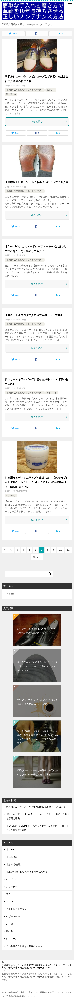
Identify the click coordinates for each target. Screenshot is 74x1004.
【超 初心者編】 (14, 864)
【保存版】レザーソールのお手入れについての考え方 (36, 182)
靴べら (9, 931)
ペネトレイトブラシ (16, 909)
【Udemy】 (12, 849)
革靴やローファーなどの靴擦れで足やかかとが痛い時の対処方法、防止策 (37, 772)
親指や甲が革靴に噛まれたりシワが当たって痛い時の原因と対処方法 (37, 631)
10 (60, 549)
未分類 (9, 924)
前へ (9, 549)
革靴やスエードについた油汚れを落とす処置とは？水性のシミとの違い (37, 701)
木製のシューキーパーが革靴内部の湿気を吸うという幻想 (35, 807)
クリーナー (11, 886)
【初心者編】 (13, 857)
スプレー (51, 90)
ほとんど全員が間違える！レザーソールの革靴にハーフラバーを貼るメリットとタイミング (37, 666)
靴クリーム (11, 94)
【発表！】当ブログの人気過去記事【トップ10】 (34, 315)
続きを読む (49, 121)
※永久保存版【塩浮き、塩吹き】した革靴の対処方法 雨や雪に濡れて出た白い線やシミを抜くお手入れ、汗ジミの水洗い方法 (37, 737)
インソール (11, 879)
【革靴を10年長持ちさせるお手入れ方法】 (24, 90)
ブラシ (9, 901)
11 (68, 549)
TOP (37, 966)
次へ (35, 557)
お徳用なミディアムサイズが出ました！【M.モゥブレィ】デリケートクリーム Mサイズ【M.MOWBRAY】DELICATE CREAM (37, 482)
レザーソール (13, 916)
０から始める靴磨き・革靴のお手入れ (25, 946)
